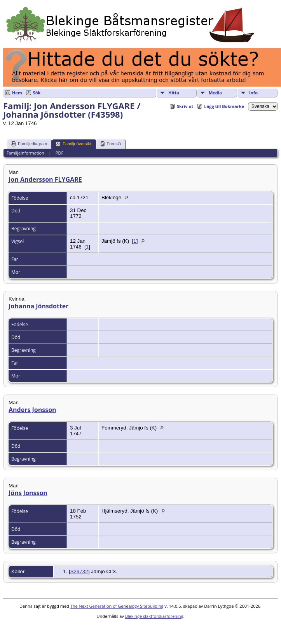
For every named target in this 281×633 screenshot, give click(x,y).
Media (215, 93)
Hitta (173, 93)
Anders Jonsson (32, 409)
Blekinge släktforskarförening (154, 616)
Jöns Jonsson (28, 493)
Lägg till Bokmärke (224, 106)
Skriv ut (185, 106)
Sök (37, 93)
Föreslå (110, 144)
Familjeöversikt (73, 144)
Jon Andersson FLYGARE (45, 179)
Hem (17, 93)
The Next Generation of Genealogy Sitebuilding (117, 606)
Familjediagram (29, 144)
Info (253, 93)
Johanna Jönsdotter (39, 306)
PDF (59, 153)
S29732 (79, 571)
